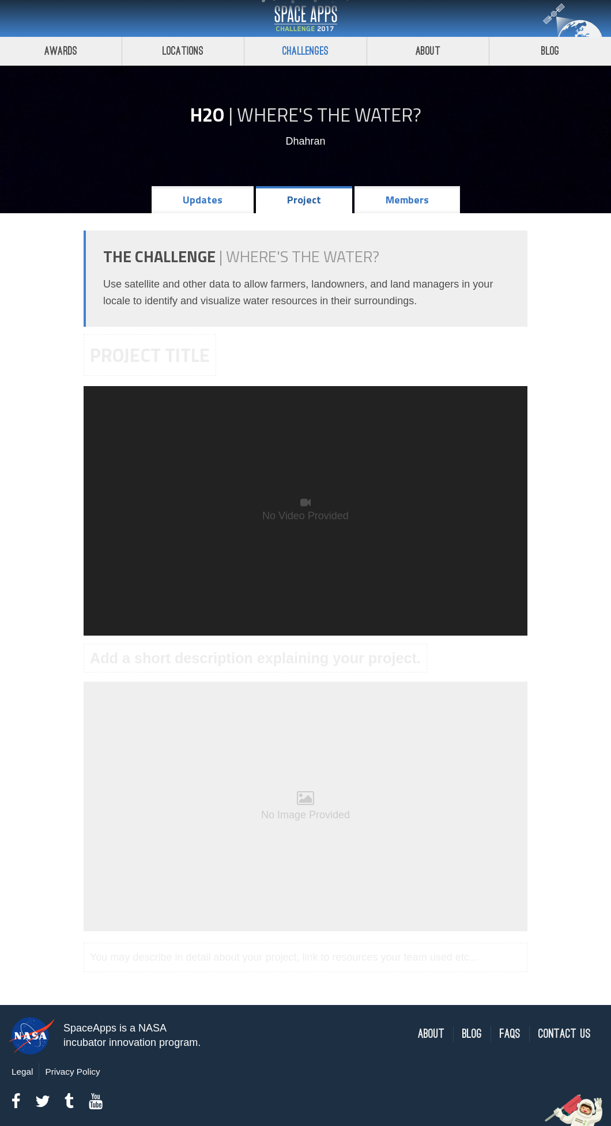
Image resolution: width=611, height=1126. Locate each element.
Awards (60, 51)
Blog (472, 1034)
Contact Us (564, 1034)
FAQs (510, 1034)
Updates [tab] (202, 199)
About (428, 51)
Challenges (305, 51)
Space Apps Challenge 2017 (305, 18)
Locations (183, 51)
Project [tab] (304, 199)
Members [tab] (407, 199)
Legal (22, 1071)
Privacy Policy (72, 1071)
